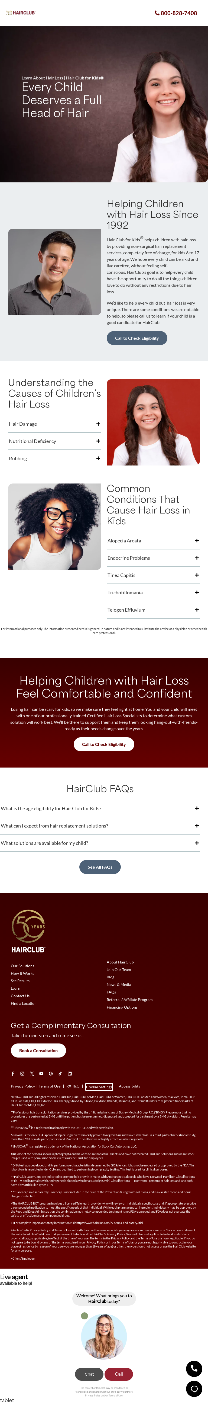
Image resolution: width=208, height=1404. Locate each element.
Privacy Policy (92, 1395)
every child (183, 272)
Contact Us (20, 996)
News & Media (119, 984)
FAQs (111, 992)
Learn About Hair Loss (42, 77)
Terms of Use (116, 1395)
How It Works (22, 973)
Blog (110, 977)
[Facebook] (13, 1074)
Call (119, 1374)
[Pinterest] (51, 1074)
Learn (15, 988)
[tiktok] (60, 1074)
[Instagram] (22, 1074)
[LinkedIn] (70, 1074)
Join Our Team (119, 969)
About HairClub (120, 962)
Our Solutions (22, 965)
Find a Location (24, 1003)
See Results (20, 981)
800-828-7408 (179, 13)
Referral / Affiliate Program (130, 1000)
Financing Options (122, 1007)
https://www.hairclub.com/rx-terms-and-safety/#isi (109, 1223)
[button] (194, 1369)
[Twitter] (32, 1074)
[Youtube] (41, 1074)
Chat (89, 1374)
